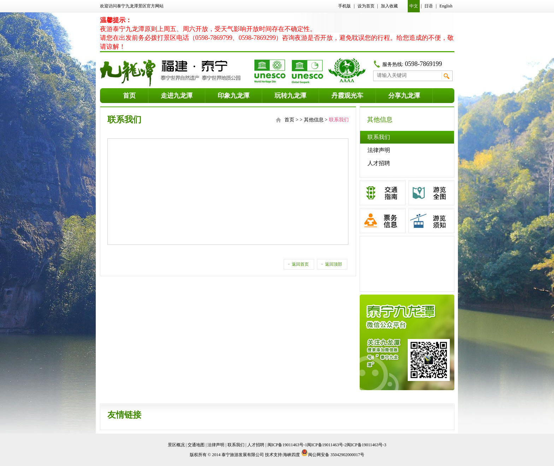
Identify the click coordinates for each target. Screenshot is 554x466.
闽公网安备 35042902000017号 (332, 454)
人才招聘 (378, 163)
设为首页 (366, 6)
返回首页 (300, 264)
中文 (413, 6)
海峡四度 (291, 454)
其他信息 (314, 119)
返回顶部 (333, 264)
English (446, 6)
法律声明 (378, 150)
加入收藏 (389, 6)
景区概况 (176, 444)
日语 (428, 6)
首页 (289, 119)
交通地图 (196, 444)
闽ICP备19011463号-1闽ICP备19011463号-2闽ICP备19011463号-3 (327, 444)
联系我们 (378, 137)
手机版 (344, 6)
